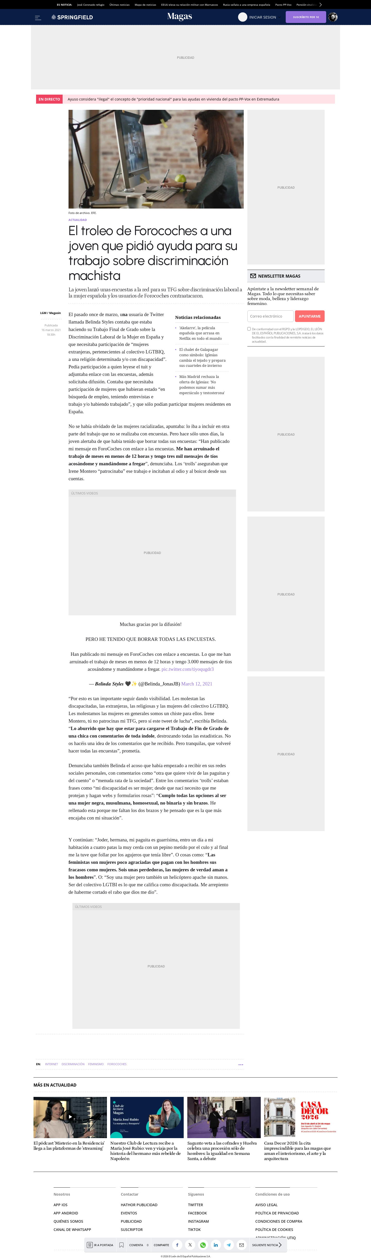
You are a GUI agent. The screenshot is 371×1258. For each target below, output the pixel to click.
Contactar (129, 1194)
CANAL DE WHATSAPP (72, 1229)
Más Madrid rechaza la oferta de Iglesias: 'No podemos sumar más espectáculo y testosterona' (202, 384)
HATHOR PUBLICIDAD (139, 1204)
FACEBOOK (197, 1213)
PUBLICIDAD (131, 1221)
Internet (51, 1064)
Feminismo (96, 1064)
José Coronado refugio (90, 4)
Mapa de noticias (145, 4)
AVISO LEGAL (266, 1204)
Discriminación (73, 1064)
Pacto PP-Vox (283, 4)
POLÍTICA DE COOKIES (274, 1229)
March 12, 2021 (197, 683)
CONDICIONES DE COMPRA (278, 1221)
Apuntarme (310, 316)
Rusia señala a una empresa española (246, 4)
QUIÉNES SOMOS (68, 1221)
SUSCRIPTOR (132, 1229)
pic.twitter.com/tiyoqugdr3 (188, 669)
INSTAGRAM (198, 1221)
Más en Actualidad (55, 1085)
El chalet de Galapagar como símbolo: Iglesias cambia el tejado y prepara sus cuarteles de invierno (202, 357)
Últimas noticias (119, 4)
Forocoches (117, 1064)
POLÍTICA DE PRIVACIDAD (277, 1213)
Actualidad (78, 219)
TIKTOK (194, 1229)
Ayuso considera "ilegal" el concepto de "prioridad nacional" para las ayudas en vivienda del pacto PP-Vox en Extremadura (173, 99)
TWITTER (195, 1204)
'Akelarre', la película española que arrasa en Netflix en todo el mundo (200, 333)
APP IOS (61, 1204)
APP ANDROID (66, 1213)
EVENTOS (129, 1213)
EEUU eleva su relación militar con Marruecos (189, 4)
